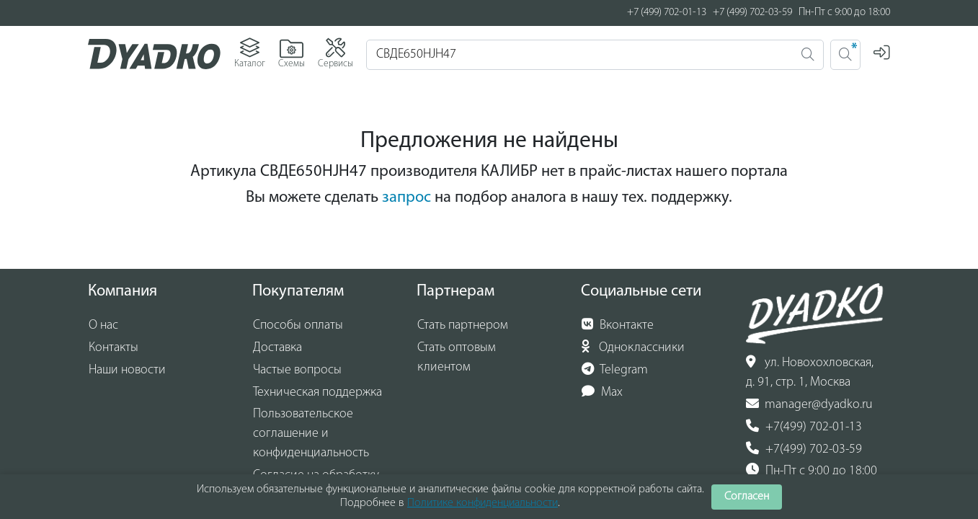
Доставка (277, 348)
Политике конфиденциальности (482, 503)
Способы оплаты (298, 325)
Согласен (746, 496)
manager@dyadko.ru (809, 404)
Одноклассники (633, 347)
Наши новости (127, 370)
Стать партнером (462, 325)
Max (602, 392)
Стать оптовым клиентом (456, 357)
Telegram (615, 370)
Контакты (113, 348)
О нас (103, 325)
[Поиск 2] (845, 55)
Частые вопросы (297, 370)
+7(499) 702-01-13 (804, 427)
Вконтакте (618, 325)
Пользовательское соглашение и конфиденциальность (311, 433)
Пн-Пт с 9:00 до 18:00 (811, 470)
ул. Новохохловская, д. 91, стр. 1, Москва (809, 372)
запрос (406, 198)
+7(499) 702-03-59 (804, 449)
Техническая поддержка (317, 392)
